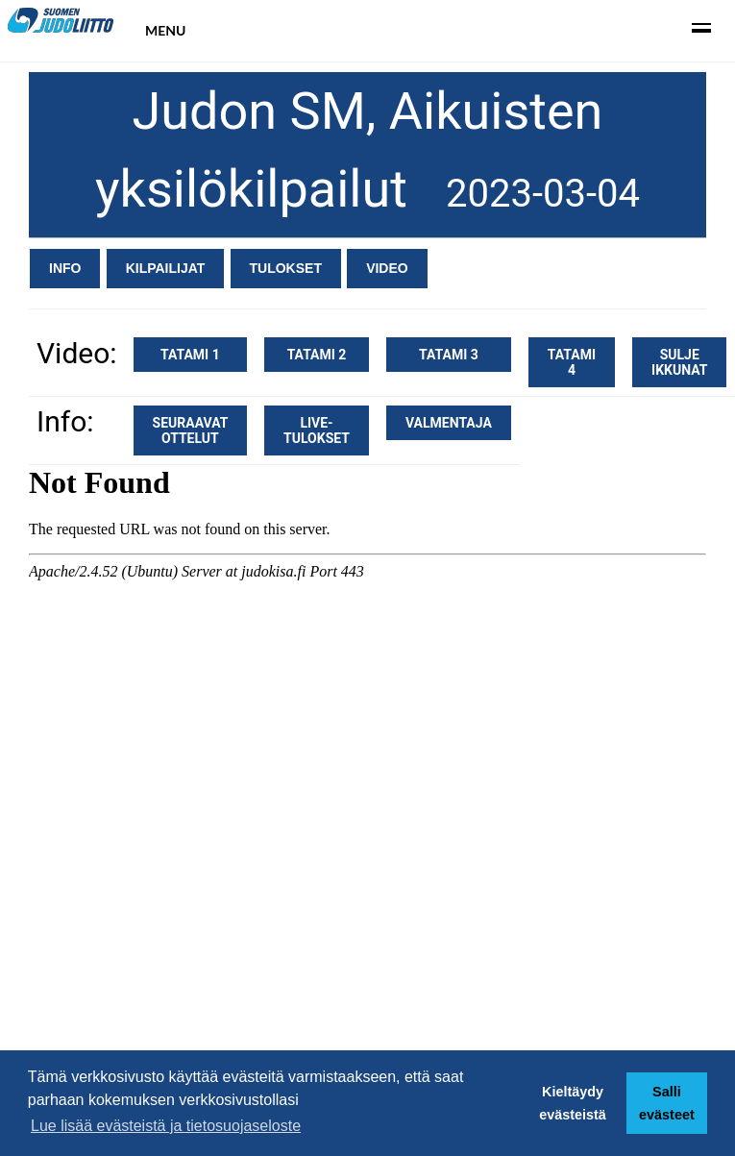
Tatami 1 (190, 354)
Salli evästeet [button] (667, 1103)
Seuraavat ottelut (191, 430)
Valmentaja (448, 422)
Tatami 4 (572, 362)
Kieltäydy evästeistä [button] (572, 1103)
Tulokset (286, 268)
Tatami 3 (448, 354)
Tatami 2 (317, 354)
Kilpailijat (166, 268)
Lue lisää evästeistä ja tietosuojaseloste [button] (166, 1126)
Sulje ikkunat (679, 362)
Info (65, 268)
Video (387, 268)
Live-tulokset (316, 430)
